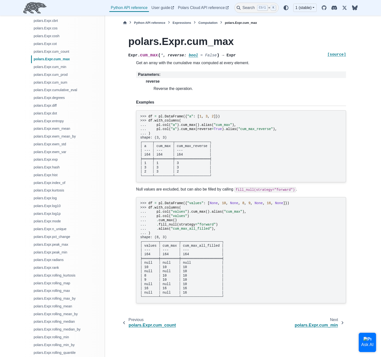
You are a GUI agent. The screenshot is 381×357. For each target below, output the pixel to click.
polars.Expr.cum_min (50, 67)
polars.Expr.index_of (49, 183)
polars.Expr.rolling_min (51, 337)
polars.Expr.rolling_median (54, 321)
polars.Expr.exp (46, 159)
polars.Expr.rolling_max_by (55, 298)
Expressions (182, 23)
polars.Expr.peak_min (50, 252)
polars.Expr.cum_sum (50, 82)
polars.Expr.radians (48, 260)
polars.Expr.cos (45, 28)
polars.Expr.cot (45, 44)
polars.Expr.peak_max (51, 244)
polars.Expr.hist (45, 175)
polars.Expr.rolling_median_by (57, 329)
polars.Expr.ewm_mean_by (55, 136)
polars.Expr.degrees (49, 98)
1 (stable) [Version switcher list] (303, 8)
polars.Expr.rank (46, 268)
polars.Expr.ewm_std (50, 144)
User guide (160, 8)
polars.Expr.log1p (47, 214)
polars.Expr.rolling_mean (53, 306)
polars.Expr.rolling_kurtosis (54, 275)
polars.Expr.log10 (47, 206)
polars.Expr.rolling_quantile (55, 353)
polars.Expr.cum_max (52, 59)
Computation (207, 23)
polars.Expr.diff (45, 105)
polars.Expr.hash (47, 167)
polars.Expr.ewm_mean (52, 129)
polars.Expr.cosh (46, 36)
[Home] (125, 22)
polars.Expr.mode (47, 221)
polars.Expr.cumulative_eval (55, 90)
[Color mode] (286, 8)
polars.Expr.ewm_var (50, 152)
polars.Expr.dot (45, 113)
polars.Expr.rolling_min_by (54, 345)
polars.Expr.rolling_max (52, 291)
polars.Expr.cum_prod (51, 75)
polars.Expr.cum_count (51, 51)
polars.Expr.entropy (49, 121)
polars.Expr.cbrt (46, 21)
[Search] (256, 8)
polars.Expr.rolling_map (52, 283)
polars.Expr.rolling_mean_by (56, 314)
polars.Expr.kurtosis (49, 190)
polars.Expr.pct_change (52, 237)
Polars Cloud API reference (201, 8)
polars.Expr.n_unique (50, 229)
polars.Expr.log (45, 198)
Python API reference (129, 8)
